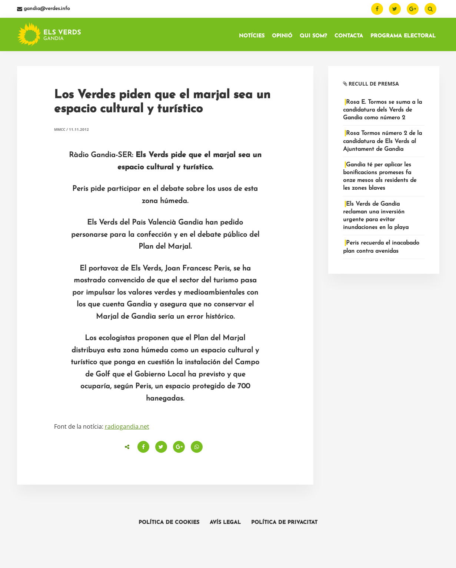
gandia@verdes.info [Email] (43, 8)
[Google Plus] (413, 9)
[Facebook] (377, 9)
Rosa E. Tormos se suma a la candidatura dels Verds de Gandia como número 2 (382, 110)
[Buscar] (430, 9)
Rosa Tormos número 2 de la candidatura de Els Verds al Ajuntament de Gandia (382, 141)
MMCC (59, 129)
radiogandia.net (127, 426)
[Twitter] (395, 9)
